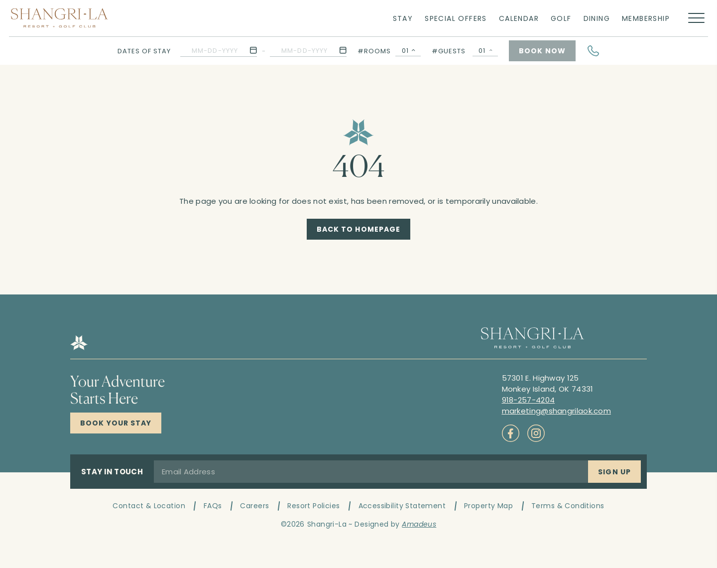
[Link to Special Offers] (456, 18)
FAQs (213, 505)
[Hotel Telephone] (593, 50)
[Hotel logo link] (79, 347)
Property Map (488, 505)
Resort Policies (313, 505)
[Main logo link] (59, 18)
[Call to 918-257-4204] (528, 400)
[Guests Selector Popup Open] (485, 50)
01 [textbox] (405, 50)
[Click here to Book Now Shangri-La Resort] (115, 423)
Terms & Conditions (567, 505)
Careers (254, 505)
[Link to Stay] (403, 18)
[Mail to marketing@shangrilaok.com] (556, 411)
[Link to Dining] (597, 18)
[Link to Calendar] (519, 18)
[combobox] (408, 50)
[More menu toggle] (696, 18)
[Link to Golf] (561, 18)
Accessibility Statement (402, 505)
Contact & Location (149, 505)
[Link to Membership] (646, 18)
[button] (218, 50)
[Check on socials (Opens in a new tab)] (510, 433)
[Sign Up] (614, 471)
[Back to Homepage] (359, 229)
